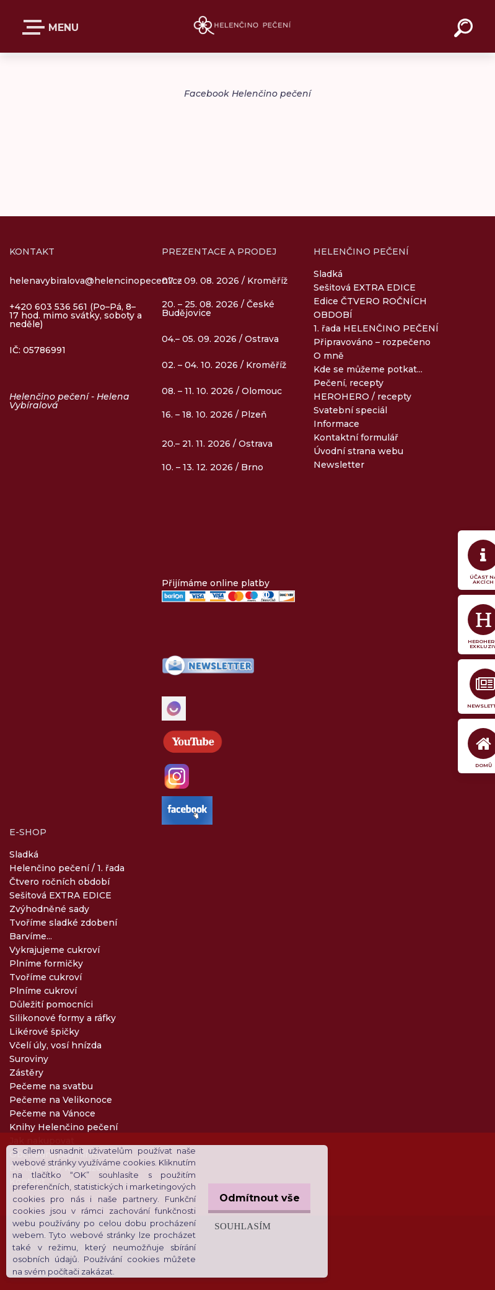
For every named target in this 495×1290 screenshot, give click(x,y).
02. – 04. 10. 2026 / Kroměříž (224, 366)
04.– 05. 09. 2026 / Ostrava (220, 339)
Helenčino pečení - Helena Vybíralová (69, 401)
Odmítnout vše (255, 1192)
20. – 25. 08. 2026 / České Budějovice (218, 309)
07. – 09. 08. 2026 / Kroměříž (224, 280)
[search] (465, 29)
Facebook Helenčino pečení (247, 93)
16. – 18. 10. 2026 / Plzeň (214, 414)
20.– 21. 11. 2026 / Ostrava (217, 443)
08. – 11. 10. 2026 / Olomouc (222, 391)
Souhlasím (234, 1219)
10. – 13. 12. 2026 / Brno (212, 467)
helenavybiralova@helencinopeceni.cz (95, 280)
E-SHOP (36, 27)
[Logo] (247, 26)
